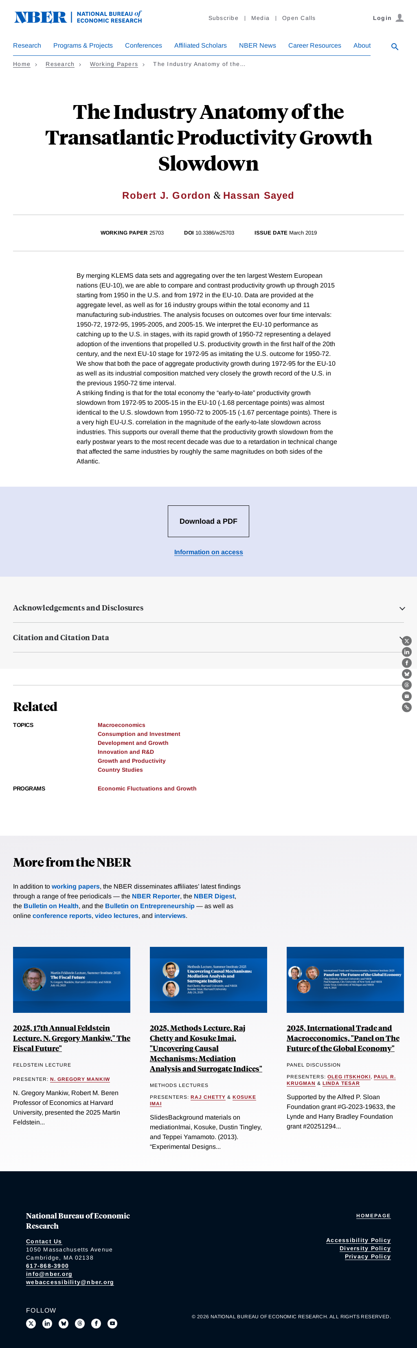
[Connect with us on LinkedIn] (47, 1323)
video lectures (116, 915)
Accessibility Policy (358, 1240)
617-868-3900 (47, 1265)
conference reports (62, 915)
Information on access (208, 552)
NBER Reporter (156, 896)
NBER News (257, 45)
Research (27, 45)
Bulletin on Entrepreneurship (150, 905)
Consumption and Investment (139, 734)
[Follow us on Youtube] (112, 1323)
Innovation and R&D (126, 752)
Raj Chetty (208, 1097)
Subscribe (223, 18)
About (362, 45)
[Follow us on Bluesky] (63, 1323)
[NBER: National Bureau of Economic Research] (84, 21)
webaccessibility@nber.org (70, 1282)
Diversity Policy (365, 1248)
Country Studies (120, 769)
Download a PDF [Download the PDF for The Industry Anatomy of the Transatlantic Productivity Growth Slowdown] (208, 521)
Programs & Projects (83, 45)
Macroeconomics (121, 725)
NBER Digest (214, 896)
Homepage (373, 1215)
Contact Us (44, 1241)
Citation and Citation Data (61, 637)
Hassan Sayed (258, 195)
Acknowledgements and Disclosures (78, 608)
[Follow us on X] (31, 1323)
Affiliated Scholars (200, 45)
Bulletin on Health (51, 905)
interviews (170, 915)
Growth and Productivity (132, 760)
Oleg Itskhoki (349, 1077)
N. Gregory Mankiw (80, 1079)
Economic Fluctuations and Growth (147, 788)
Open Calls (299, 18)
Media (260, 18)
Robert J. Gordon (166, 195)
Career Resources (314, 45)
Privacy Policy (368, 1256)
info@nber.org (49, 1274)
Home (22, 64)
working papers (76, 886)
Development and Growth (133, 743)
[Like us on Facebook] (96, 1323)
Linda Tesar (341, 1083)
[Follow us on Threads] (80, 1323)
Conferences (143, 45)
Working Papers (114, 64)
